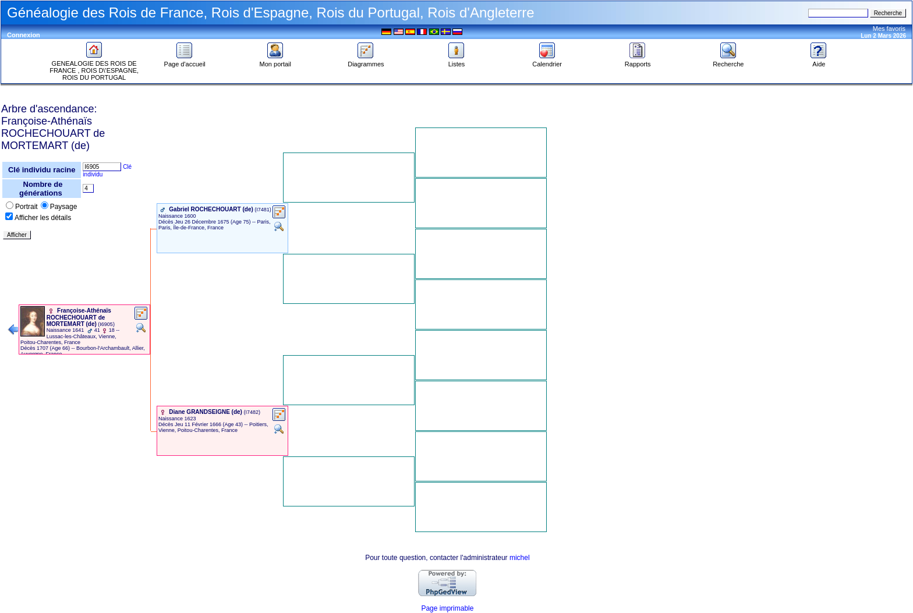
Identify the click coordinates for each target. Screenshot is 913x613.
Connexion (23, 34)
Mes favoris (889, 28)
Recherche (728, 61)
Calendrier (547, 61)
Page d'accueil (185, 61)
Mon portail (275, 61)
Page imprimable (447, 608)
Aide (818, 61)
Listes (456, 61)
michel (519, 558)
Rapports (638, 61)
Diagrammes (366, 61)
